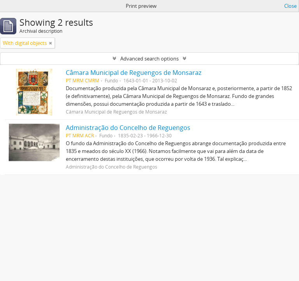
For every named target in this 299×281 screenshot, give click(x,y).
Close (290, 5)
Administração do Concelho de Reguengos (128, 127)
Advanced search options (149, 58)
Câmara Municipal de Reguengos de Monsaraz (133, 72)
